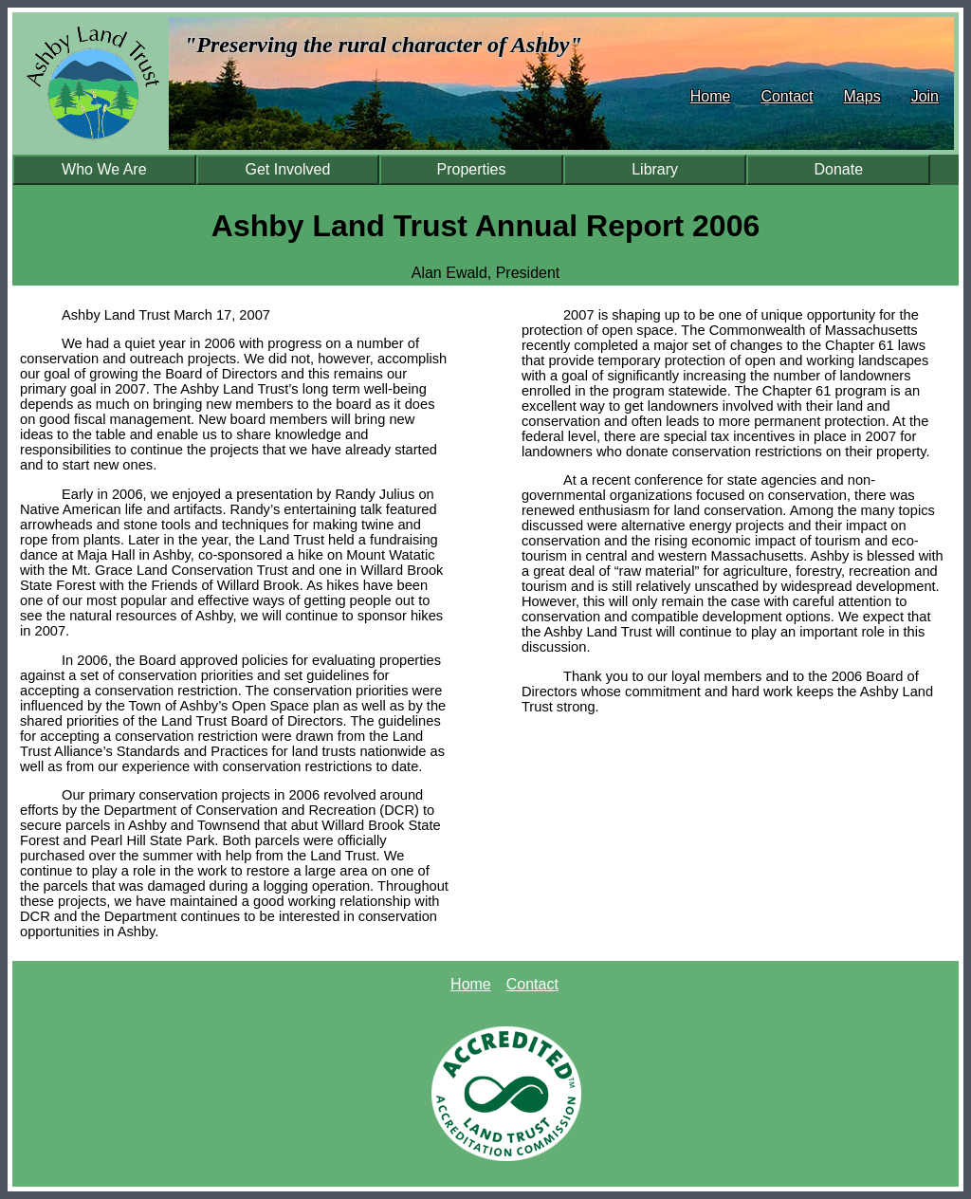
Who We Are (104, 169)
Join (925, 96)
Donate (838, 169)
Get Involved (288, 169)
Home (710, 96)
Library (655, 169)
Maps (862, 96)
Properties (471, 169)
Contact (786, 96)
